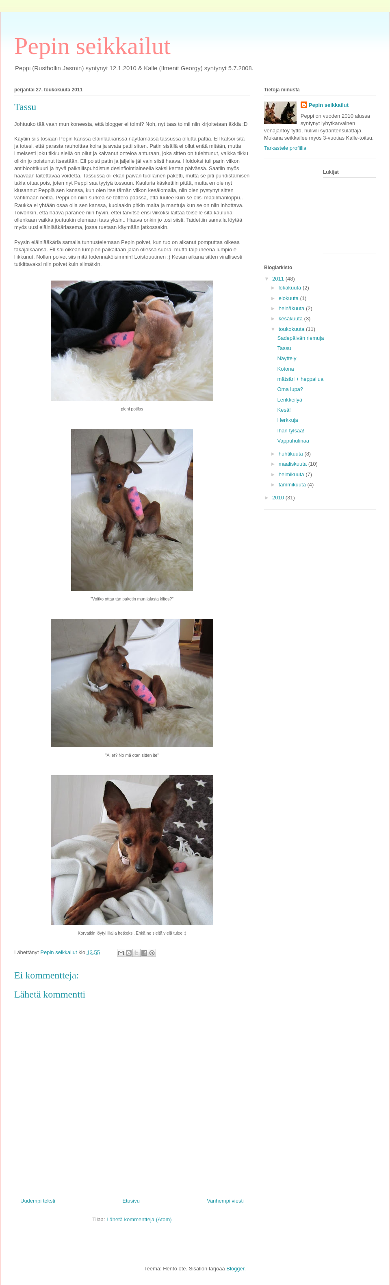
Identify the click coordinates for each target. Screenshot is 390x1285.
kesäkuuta (291, 318)
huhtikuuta (292, 454)
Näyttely (286, 358)
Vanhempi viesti (225, 1201)
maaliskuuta (293, 464)
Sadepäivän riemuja (300, 338)
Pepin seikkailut (92, 45)
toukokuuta (292, 329)
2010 (279, 498)
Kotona (285, 369)
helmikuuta (292, 474)
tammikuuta (293, 485)
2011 (279, 279)
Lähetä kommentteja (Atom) (138, 1219)
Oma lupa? (290, 389)
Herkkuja (287, 420)
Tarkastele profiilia (285, 148)
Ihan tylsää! (290, 431)
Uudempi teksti (37, 1201)
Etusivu (131, 1201)
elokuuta (289, 298)
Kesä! (283, 410)
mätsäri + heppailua (300, 379)
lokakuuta (291, 288)
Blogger (235, 1269)
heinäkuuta (292, 308)
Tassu (284, 348)
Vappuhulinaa (293, 441)
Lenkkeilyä (289, 400)
